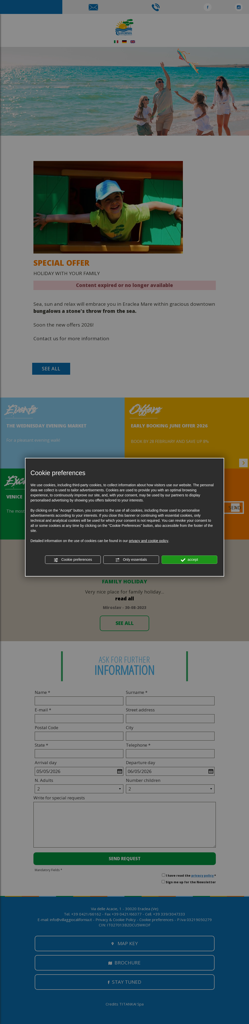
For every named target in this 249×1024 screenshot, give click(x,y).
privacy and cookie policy (148, 541)
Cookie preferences (73, 560)
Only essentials (131, 560)
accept (189, 560)
